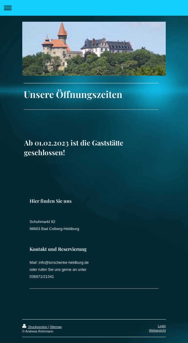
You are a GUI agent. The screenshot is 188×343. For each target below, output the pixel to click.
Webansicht (157, 330)
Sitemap (55, 327)
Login (162, 326)
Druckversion (35, 327)
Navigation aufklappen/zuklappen (94, 7)
